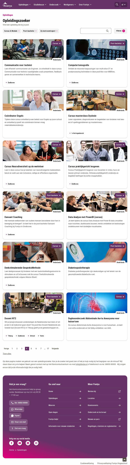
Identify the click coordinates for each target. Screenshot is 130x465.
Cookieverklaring (87, 463)
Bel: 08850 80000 (19, 403)
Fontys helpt (65, 419)
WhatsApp (16, 409)
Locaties (104, 398)
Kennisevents (104, 405)
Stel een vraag (18, 428)
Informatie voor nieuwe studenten (65, 426)
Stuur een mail (18, 422)
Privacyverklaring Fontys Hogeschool (112, 463)
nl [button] (124, 4)
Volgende (55, 348)
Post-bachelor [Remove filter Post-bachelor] (30, 31)
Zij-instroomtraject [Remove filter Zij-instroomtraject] (49, 31)
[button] (117, 4)
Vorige (6, 348)
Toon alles (7, 354)
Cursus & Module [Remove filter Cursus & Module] (12, 31)
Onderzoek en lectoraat (104, 412)
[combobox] (95, 31)
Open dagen (65, 412)
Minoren (65, 405)
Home (65, 391)
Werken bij (104, 391)
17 (48, 348)
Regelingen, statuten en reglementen (104, 426)
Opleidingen (65, 398)
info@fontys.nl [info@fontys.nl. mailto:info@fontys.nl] (82, 364)
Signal (15, 415)
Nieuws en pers (104, 419)
